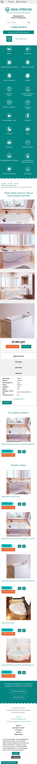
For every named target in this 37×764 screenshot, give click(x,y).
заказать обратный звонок (18, 32)
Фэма (18, 382)
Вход (12, 1)
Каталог (10, 183)
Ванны (16, 183)
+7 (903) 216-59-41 (18, 27)
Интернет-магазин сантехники (15, 710)
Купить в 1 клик (12, 346)
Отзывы (18, 732)
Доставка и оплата (18, 728)
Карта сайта (18, 716)
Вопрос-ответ (18, 734)
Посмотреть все (18, 399)
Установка (18, 730)
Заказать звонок (18, 697)
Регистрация (22, 1)
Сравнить (7, 402)
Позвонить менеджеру (18, 691)
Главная (3, 183)
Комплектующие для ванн (8, 185)
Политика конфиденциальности (18, 719)
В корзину (26, 346)
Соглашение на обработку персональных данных (18, 721)
